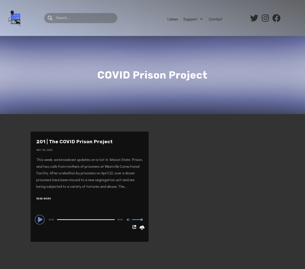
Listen (172, 19)
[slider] (86, 219)
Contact (215, 19)
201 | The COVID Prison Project (74, 141)
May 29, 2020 (45, 150)
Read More (43, 198)
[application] (89, 219)
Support (193, 19)
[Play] (40, 219)
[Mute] (129, 220)
